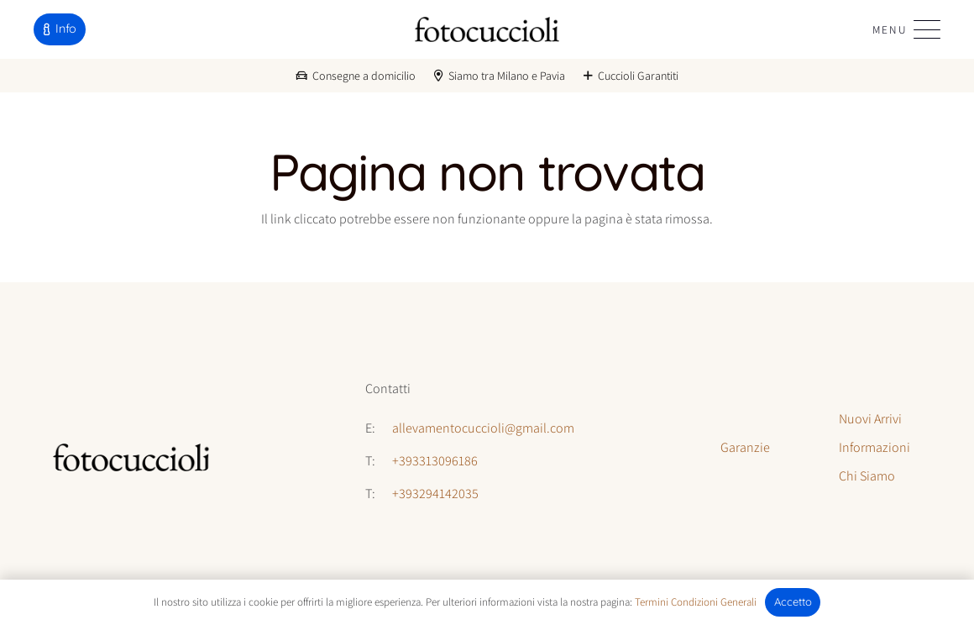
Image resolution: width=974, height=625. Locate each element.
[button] (906, 29)
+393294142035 (435, 493)
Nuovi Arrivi (870, 419)
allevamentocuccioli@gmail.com (483, 428)
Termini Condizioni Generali (696, 602)
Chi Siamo (867, 476)
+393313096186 (435, 461)
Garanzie (745, 447)
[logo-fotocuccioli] (486, 29)
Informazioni (874, 447)
